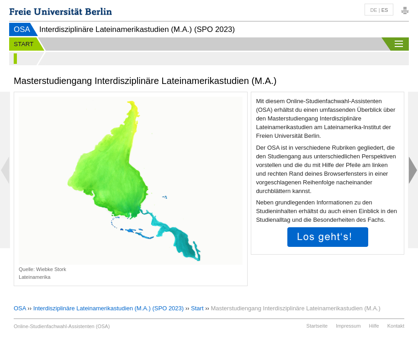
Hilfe (374, 326)
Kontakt (395, 326)
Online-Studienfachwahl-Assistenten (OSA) (62, 326)
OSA (22, 29)
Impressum (348, 326)
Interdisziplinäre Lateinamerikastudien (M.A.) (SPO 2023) (108, 308)
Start (197, 308)
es (384, 10)
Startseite (317, 326)
